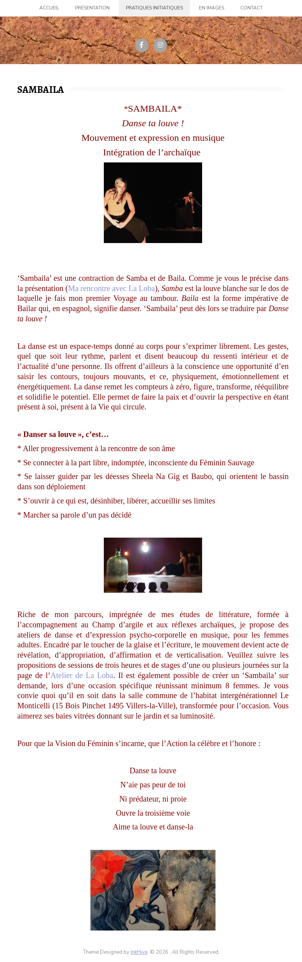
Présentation (92, 8)
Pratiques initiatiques (154, 8)
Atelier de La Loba (81, 675)
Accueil (49, 8)
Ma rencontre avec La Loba (111, 288)
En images (211, 8)
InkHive (139, 952)
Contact (251, 8)
